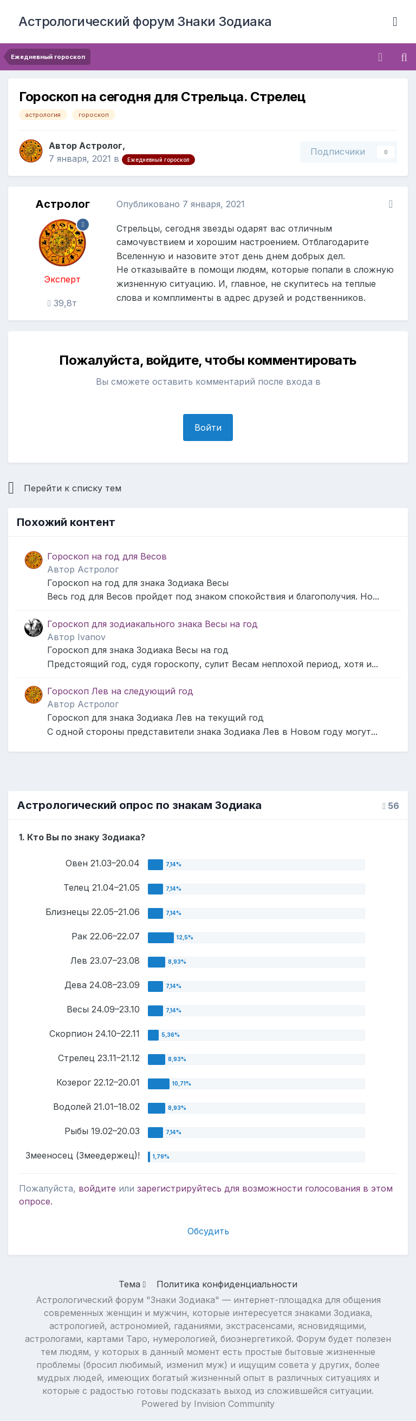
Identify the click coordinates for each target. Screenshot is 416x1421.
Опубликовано (180, 204)
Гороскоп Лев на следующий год (120, 691)
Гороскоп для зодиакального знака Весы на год (152, 624)
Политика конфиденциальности (227, 1284)
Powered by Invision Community (208, 1403)
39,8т (62, 303)
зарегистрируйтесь (179, 1188)
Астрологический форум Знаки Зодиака (145, 21)
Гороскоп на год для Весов (107, 556)
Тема (132, 1284)
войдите (97, 1188)
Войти (208, 427)
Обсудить (208, 1231)
